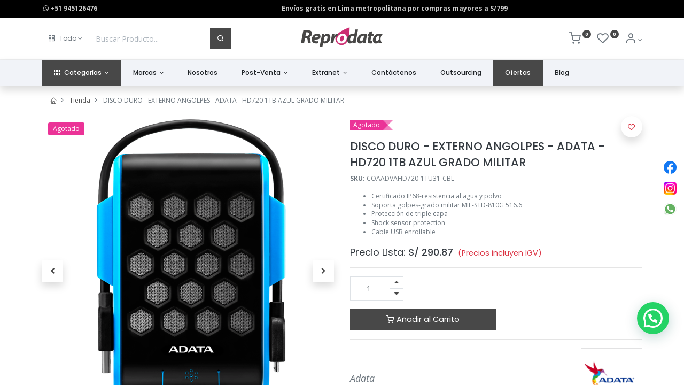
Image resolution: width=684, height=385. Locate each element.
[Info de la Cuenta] (633, 39)
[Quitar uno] (396, 294)
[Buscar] (220, 38)
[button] (65, 38)
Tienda (79, 100)
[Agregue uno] (396, 282)
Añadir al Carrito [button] (423, 319)
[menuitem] (203, 73)
